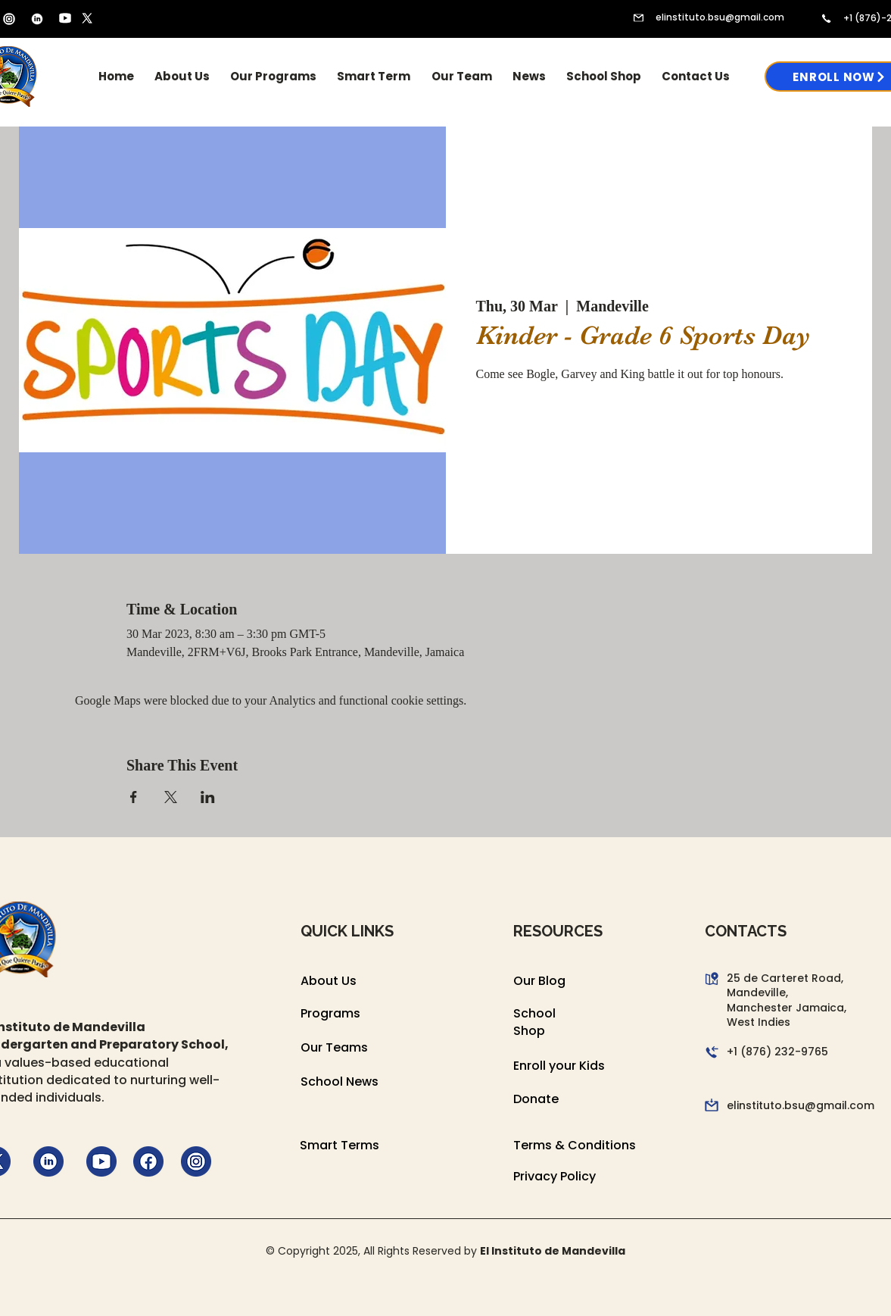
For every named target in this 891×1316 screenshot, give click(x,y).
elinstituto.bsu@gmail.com (720, 17)
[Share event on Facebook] (133, 797)
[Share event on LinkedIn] (208, 797)
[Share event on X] (171, 797)
